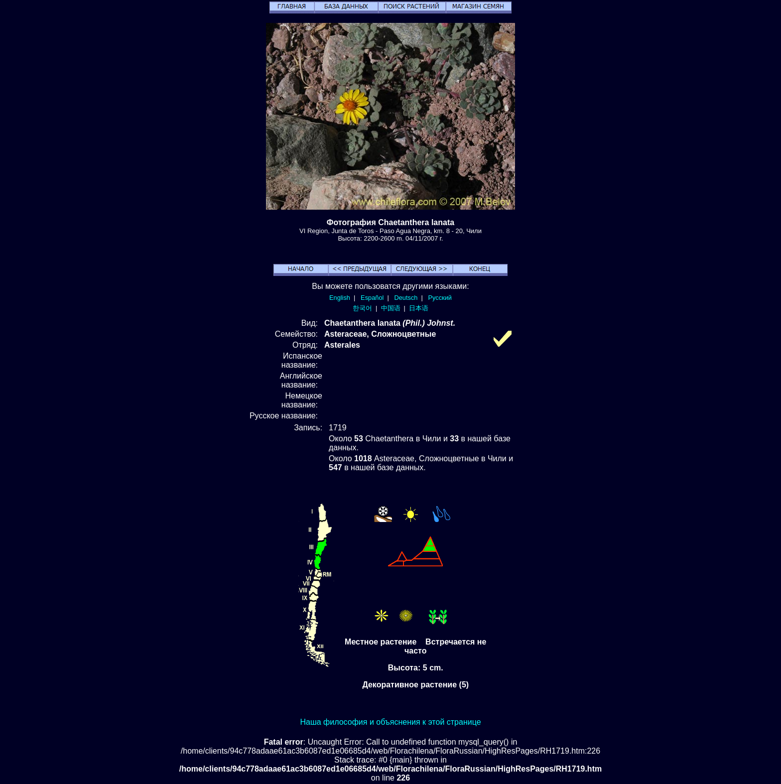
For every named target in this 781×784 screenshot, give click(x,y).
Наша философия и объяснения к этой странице (390, 722)
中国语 (390, 308)
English (339, 297)
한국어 (362, 308)
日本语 (418, 308)
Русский (440, 297)
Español (372, 297)
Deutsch (405, 297)
